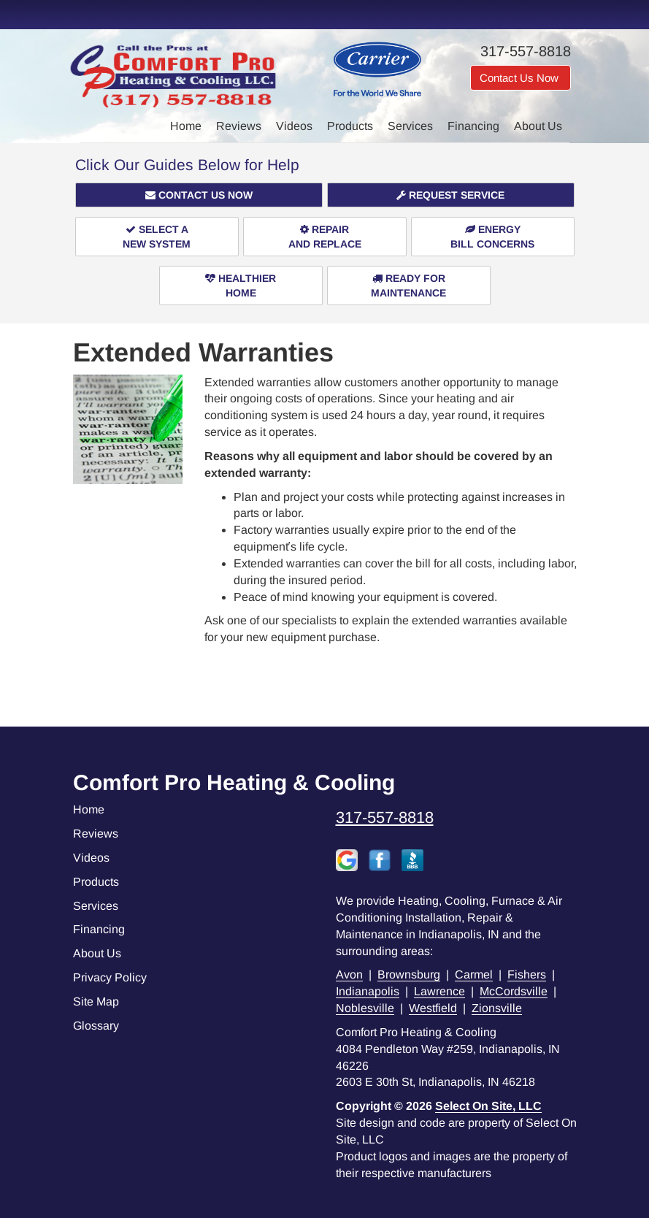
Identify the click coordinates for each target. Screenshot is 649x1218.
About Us (538, 126)
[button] (199, 195)
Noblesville (365, 1008)
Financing (473, 126)
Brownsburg (408, 974)
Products (350, 126)
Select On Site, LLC (488, 1106)
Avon (349, 974)
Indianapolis (367, 991)
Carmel (474, 974)
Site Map (96, 1001)
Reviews (238, 126)
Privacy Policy (110, 977)
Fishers (526, 974)
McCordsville (514, 991)
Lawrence (439, 991)
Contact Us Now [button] (520, 78)
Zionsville (497, 1008)
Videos (294, 126)
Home (185, 126)
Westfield (433, 1008)
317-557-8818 (385, 817)
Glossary (96, 1025)
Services (410, 126)
